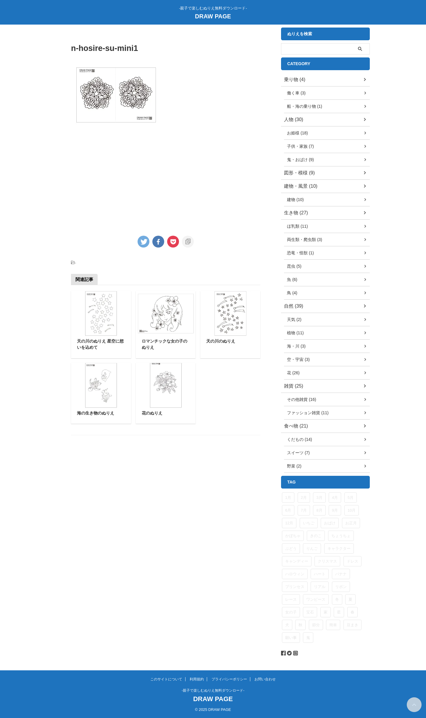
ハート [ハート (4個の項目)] (319, 574)
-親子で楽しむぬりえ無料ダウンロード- (213, 690)
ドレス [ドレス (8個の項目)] (352, 561)
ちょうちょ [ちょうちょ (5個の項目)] (341, 536)
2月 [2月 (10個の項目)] (304, 497)
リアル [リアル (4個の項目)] (319, 586)
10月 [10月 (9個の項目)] (352, 510)
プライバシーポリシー (229, 679)
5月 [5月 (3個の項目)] (351, 497)
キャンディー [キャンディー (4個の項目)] (296, 561)
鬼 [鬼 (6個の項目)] (308, 637)
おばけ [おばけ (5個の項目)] (329, 523)
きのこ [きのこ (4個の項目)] (316, 536)
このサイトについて (166, 679)
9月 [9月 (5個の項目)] (335, 510)
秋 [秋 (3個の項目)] (300, 625)
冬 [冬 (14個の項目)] (337, 599)
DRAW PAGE (213, 16)
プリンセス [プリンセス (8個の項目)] (294, 586)
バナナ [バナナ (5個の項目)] (341, 574)
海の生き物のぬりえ (95, 413)
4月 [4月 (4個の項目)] (335, 497)
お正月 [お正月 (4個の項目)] (351, 523)
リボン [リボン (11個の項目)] (341, 586)
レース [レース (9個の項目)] (291, 599)
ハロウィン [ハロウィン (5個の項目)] (294, 574)
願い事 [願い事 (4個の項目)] (291, 637)
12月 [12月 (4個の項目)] (289, 523)
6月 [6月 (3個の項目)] (288, 510)
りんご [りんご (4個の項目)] (312, 548)
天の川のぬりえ (220, 341)
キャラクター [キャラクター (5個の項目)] (339, 548)
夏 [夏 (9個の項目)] (350, 599)
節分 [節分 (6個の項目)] (316, 625)
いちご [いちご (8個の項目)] (308, 523)
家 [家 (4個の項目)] (325, 612)
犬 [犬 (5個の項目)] (287, 625)
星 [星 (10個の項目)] (339, 612)
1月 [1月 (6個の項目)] (288, 497)
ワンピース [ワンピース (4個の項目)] (315, 599)
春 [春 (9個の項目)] (352, 612)
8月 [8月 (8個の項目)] (319, 510)
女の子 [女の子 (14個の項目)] (291, 612)
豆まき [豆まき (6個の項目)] (352, 625)
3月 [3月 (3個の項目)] (319, 497)
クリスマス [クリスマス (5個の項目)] (327, 561)
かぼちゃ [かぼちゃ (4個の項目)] (293, 536)
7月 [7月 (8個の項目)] (304, 510)
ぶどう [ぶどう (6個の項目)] (291, 548)
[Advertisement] (120, 178)
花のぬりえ (152, 413)
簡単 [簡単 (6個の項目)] (333, 625)
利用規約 (197, 679)
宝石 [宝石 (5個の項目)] (310, 612)
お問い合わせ (265, 679)
